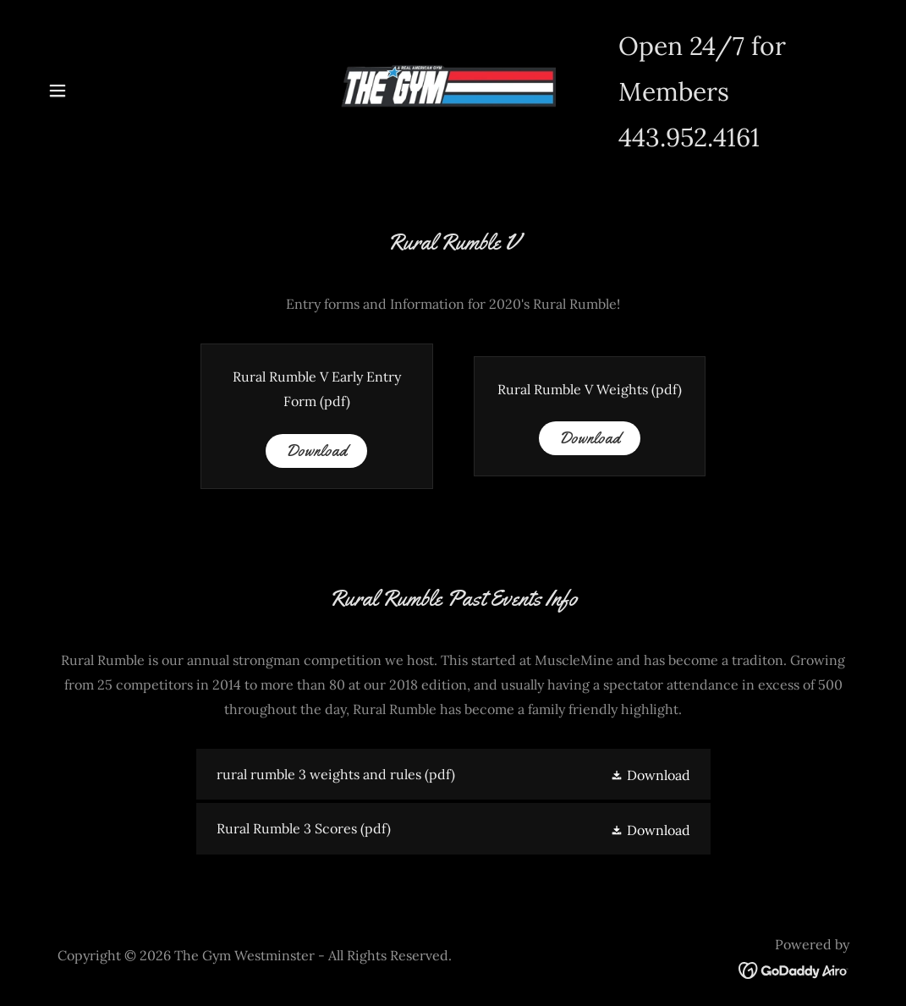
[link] (453, 88)
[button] (57, 90)
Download (316, 451)
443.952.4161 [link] (689, 137)
